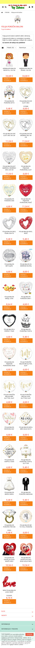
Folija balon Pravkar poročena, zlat (26, 168)
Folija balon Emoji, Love (9, 297)
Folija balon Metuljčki (9, 265)
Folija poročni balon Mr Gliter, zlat (25, 363)
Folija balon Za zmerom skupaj (25, 265)
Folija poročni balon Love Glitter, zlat (25, 396)
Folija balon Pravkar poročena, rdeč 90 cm (26, 201)
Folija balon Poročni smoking (25, 493)
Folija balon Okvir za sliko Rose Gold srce (26, 559)
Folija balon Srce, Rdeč (25, 232)
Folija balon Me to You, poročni (26, 526)
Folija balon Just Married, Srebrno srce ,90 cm (9, 168)
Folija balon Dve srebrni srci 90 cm (26, 135)
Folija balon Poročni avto (9, 102)
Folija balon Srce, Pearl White (9, 232)
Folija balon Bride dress (9, 493)
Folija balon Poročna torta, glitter (26, 461)
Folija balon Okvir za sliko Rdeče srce (9, 559)
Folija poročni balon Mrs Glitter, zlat (9, 396)
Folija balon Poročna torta (26, 330)
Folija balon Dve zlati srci (26, 102)
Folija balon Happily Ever (9, 460)
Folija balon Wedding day (9, 428)
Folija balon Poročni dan (9, 200)
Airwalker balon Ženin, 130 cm (25, 69)
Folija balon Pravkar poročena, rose (9, 363)
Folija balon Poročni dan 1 (25, 297)
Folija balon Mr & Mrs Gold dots (25, 428)
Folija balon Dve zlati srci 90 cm (9, 134)
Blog (3, 611)
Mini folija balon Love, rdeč (9, 591)
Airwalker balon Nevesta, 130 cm (9, 69)
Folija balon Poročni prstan (9, 526)
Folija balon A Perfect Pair (9, 330)
